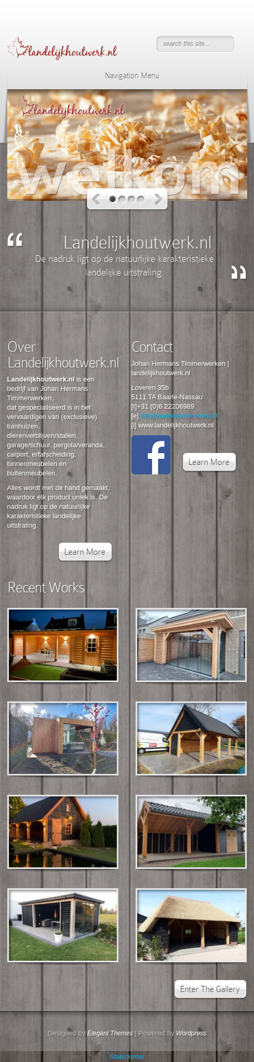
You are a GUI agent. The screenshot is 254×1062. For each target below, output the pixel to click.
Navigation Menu (125, 75)
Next (159, 200)
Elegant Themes (109, 1033)
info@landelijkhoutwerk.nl (179, 416)
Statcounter (127, 1056)
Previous (96, 200)
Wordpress (191, 1033)
